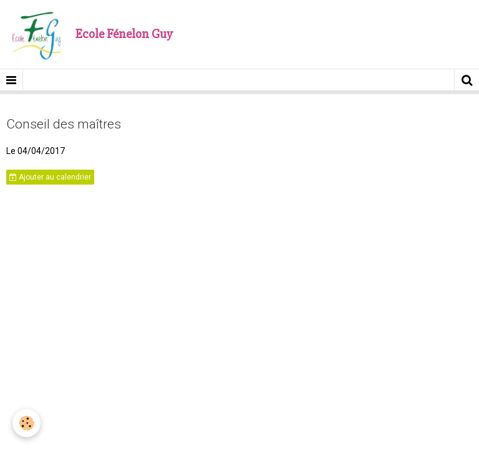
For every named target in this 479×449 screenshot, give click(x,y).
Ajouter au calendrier (50, 177)
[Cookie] (26, 423)
